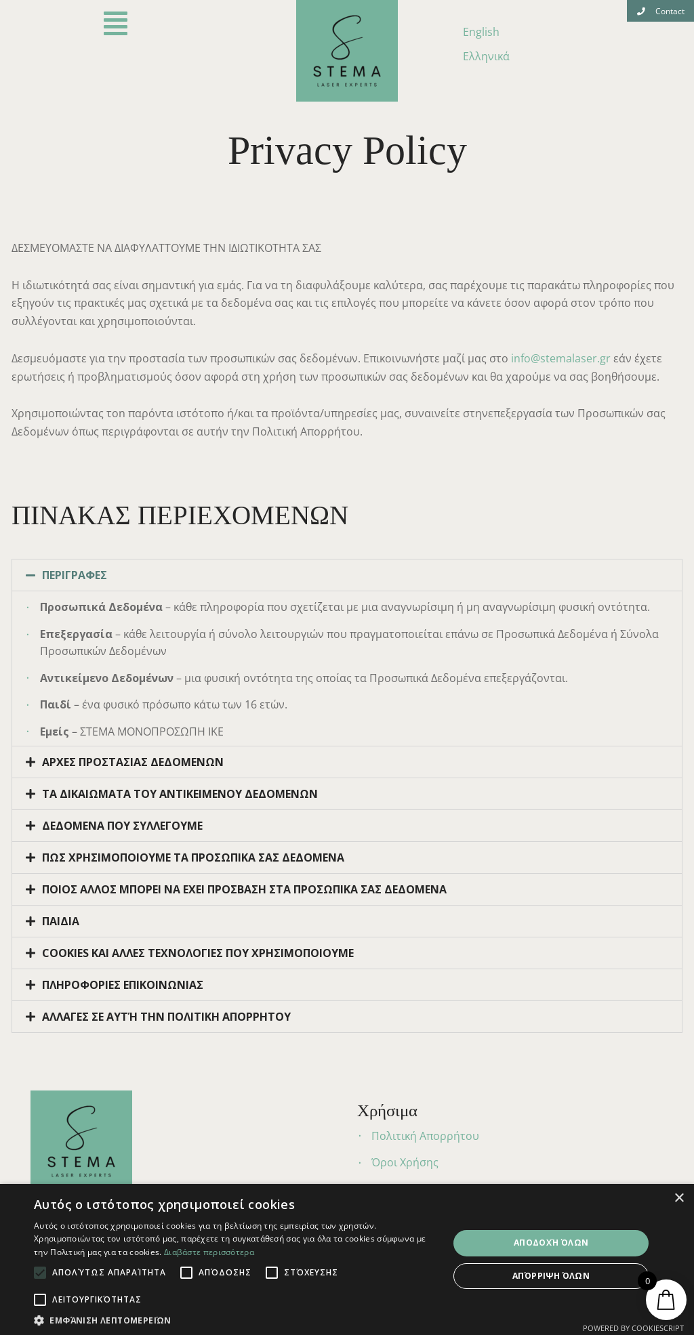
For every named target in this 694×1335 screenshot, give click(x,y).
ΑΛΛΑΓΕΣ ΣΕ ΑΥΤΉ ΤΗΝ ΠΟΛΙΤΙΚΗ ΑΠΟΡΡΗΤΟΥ (166, 1016)
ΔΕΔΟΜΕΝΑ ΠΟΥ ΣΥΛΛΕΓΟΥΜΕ (122, 825)
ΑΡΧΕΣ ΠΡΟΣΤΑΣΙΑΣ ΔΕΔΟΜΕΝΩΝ (133, 762)
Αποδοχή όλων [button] (551, 1242)
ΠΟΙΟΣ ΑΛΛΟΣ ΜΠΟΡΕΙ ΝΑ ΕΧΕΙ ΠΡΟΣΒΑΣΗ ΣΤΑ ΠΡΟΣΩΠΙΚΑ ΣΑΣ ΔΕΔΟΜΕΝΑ (244, 889)
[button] (660, 11)
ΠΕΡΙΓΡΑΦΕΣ (74, 575)
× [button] (679, 1198)
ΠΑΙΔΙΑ (60, 921)
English (481, 31)
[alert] (347, 1259)
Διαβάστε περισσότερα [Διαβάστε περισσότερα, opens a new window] (209, 1252)
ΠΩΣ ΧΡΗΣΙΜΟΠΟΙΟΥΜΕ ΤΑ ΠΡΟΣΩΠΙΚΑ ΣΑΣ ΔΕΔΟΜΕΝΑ (193, 857)
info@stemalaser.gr (561, 358)
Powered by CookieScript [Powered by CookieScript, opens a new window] (633, 1328)
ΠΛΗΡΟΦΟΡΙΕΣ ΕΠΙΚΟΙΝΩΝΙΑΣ (122, 984)
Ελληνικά (486, 56)
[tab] (347, 575)
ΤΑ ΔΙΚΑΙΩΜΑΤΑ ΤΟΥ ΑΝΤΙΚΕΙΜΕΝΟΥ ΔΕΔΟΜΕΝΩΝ (180, 793)
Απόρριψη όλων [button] (551, 1275)
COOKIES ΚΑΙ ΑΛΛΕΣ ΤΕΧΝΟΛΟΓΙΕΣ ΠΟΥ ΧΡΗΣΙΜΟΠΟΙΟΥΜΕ (198, 953)
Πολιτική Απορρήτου (425, 1135)
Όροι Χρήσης (404, 1162)
